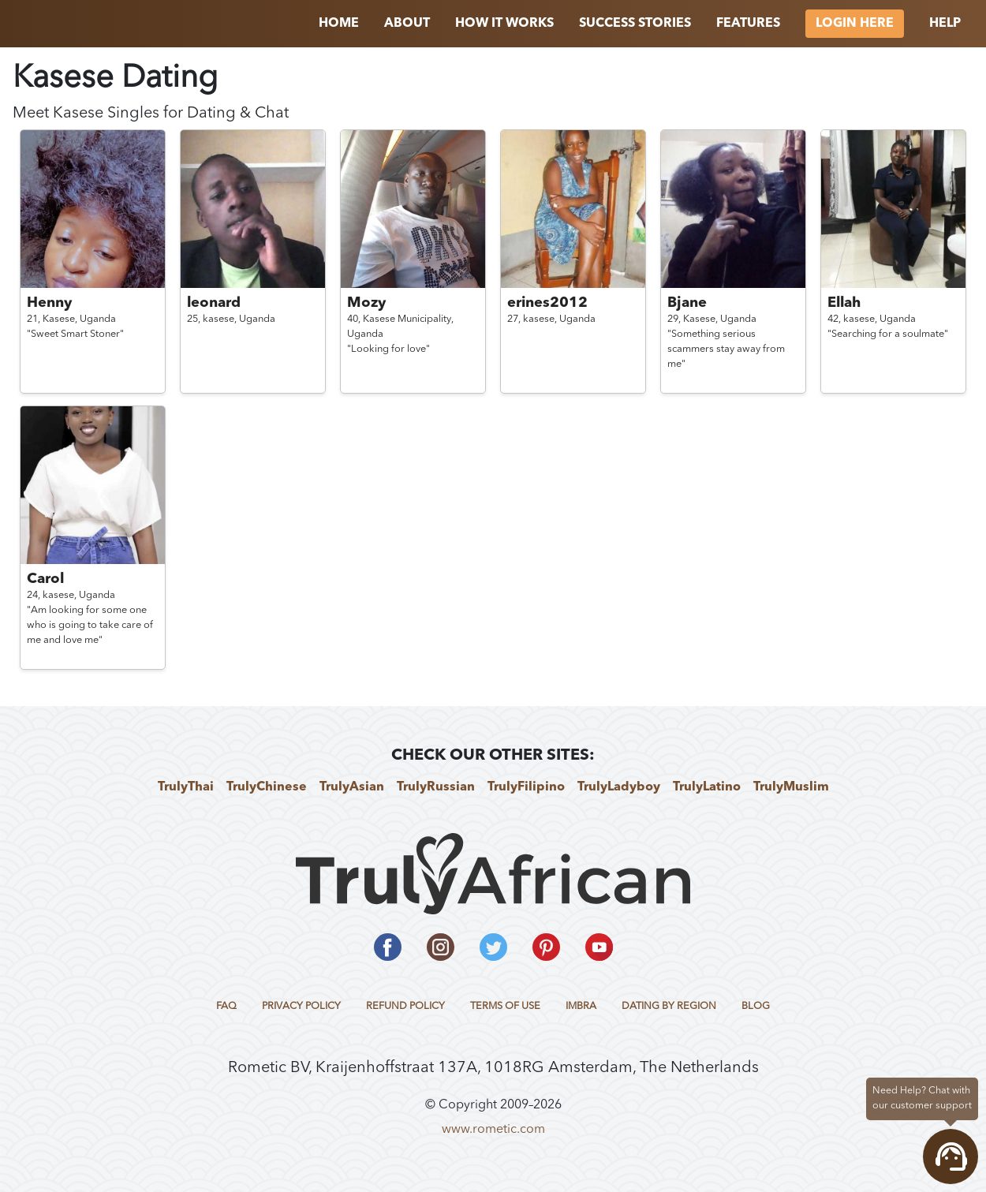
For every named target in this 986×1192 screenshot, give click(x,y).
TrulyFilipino (526, 787)
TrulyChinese (266, 787)
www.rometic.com (493, 1129)
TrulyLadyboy (618, 787)
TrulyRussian (436, 787)
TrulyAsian (351, 787)
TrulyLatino (707, 787)
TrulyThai (186, 787)
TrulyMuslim (791, 787)
